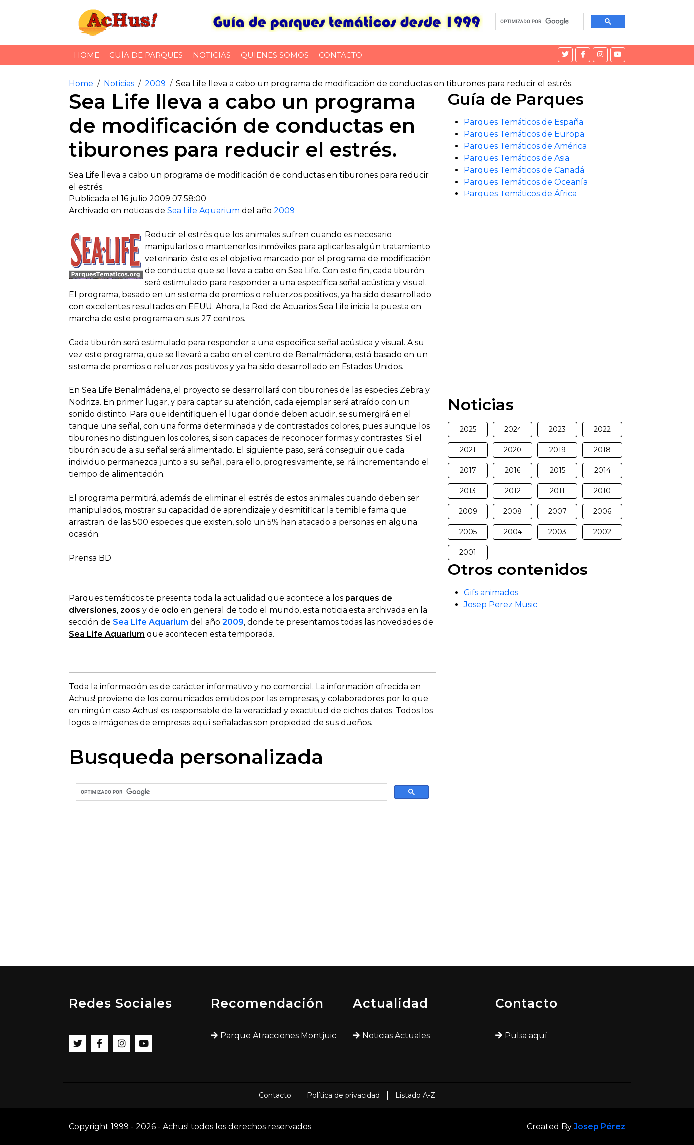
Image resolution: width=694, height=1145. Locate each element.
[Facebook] (582, 54)
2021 (468, 449)
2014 (602, 470)
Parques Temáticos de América (525, 146)
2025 (468, 429)
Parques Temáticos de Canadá (524, 170)
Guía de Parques (146, 55)
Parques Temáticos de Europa (524, 134)
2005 (468, 531)
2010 (602, 490)
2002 (602, 531)
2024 (512, 429)
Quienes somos (275, 55)
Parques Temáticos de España (523, 122)
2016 (512, 470)
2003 (557, 531)
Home (86, 55)
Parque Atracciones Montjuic (278, 1035)
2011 (557, 490)
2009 (155, 83)
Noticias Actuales (396, 1035)
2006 (602, 511)
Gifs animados (491, 592)
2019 (557, 449)
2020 (512, 449)
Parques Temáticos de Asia (516, 158)
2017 (468, 470)
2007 (557, 511)
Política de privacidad (343, 1095)
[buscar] (538, 22)
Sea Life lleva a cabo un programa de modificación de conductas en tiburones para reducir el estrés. (374, 83)
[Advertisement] (252, 896)
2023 (557, 429)
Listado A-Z (415, 1095)
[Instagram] (600, 54)
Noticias (212, 55)
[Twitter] (565, 54)
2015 (557, 470)
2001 (467, 552)
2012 (512, 490)
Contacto (340, 55)
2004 (513, 531)
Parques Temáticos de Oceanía (526, 182)
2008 (512, 511)
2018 (602, 449)
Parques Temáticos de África (520, 193)
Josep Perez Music (500, 604)
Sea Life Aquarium (203, 210)
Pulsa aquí (526, 1035)
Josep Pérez (599, 1126)
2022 (602, 429)
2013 (468, 490)
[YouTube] (617, 54)
